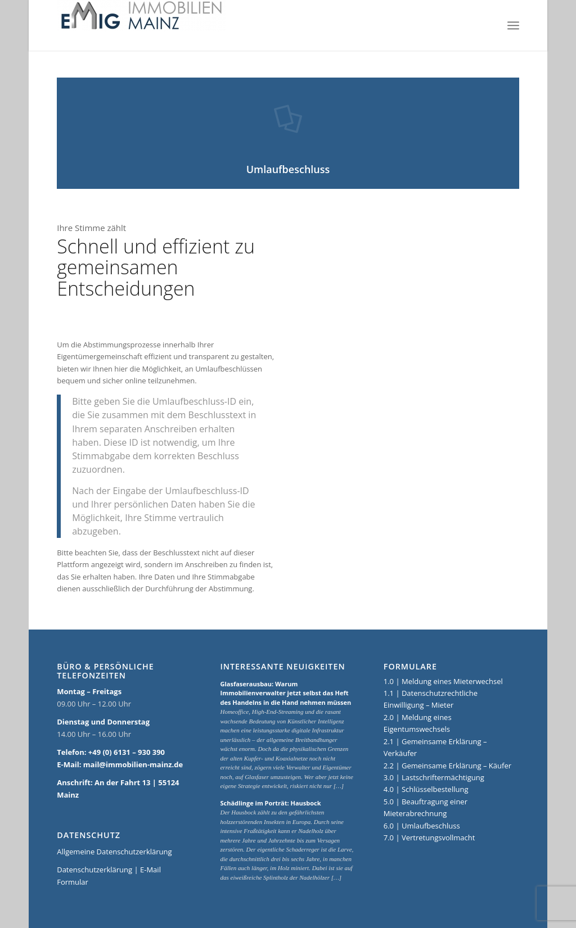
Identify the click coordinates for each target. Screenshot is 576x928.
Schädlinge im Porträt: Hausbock (270, 803)
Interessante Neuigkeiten (282, 666)
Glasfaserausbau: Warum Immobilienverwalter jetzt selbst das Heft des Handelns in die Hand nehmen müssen (285, 693)
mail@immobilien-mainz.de (133, 764)
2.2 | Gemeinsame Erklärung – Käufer (447, 765)
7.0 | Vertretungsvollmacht (429, 837)
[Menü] (513, 25)
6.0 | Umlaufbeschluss (422, 826)
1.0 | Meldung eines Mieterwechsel (443, 681)
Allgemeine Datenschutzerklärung (114, 851)
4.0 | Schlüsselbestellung (426, 789)
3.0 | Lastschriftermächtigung (434, 777)
